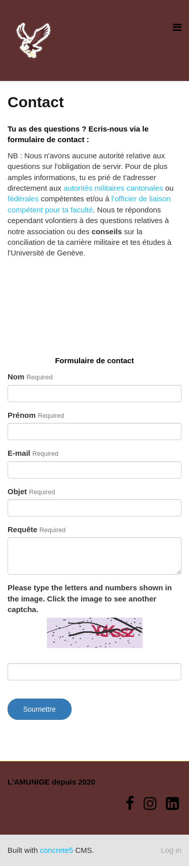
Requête (37, 529)
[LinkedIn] (172, 803)
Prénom (36, 415)
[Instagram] (150, 803)
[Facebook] (129, 803)
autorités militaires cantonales (113, 188)
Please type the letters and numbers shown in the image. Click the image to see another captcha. (90, 598)
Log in (171, 850)
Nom (30, 376)
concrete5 (56, 850)
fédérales (23, 198)
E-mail (33, 453)
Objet (31, 491)
